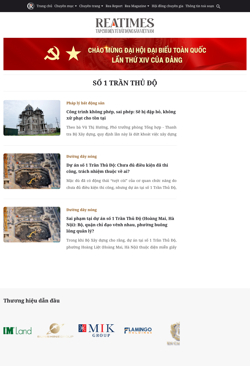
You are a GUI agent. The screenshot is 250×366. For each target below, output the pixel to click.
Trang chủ (44, 6)
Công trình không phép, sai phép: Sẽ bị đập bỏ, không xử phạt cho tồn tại (121, 115)
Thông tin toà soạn (200, 6)
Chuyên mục (65, 6)
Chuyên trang (91, 6)
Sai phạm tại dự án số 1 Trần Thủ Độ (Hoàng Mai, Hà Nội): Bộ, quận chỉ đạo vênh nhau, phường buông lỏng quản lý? (120, 225)
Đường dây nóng (81, 156)
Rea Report (114, 6)
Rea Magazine (137, 6)
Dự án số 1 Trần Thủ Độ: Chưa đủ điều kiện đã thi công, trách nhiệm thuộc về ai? (117, 168)
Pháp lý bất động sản (85, 102)
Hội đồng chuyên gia (167, 6)
